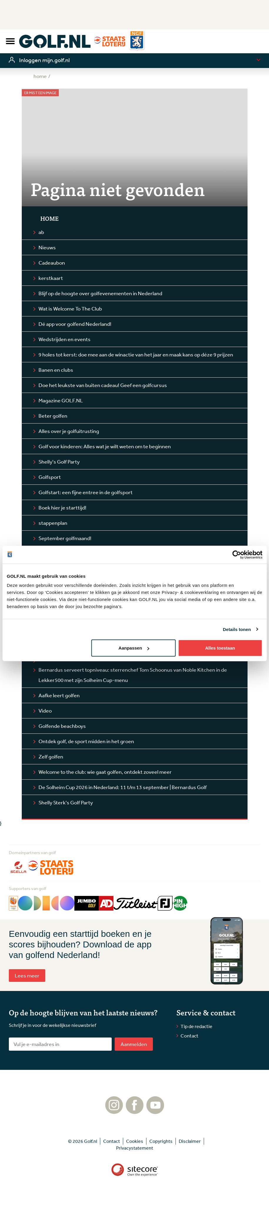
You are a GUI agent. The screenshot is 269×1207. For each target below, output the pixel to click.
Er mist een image (40, 92)
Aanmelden (134, 1044)
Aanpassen (133, 647)
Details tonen (237, 629)
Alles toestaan (220, 647)
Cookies (134, 1141)
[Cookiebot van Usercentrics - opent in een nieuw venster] (236, 554)
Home (49, 218)
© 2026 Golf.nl (82, 1141)
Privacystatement (134, 1148)
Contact (189, 1035)
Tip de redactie (196, 1026)
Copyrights (161, 1141)
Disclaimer (190, 1141)
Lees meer (27, 975)
